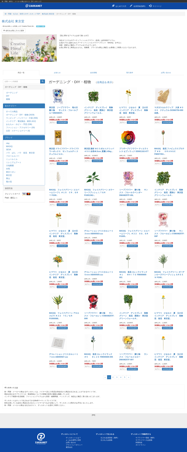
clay (7, 143)
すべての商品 (12, 112)
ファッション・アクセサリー (20, 128)
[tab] (24, 87)
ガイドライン (141, 445)
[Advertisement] (93, 421)
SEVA (8, 150)
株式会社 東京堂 (48, 14)
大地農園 (10, 166)
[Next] (129, 377)
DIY (7, 96)
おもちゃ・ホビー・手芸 (19, 124)
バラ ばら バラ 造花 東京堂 (20, 153)
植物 (8, 99)
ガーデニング (12, 93)
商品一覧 (21, 73)
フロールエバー (12, 156)
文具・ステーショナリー (18, 131)
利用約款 (139, 442)
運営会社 (69, 447)
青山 (8, 178)
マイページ (155, 6)
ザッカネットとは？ (73, 438)
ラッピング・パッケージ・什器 (22, 118)
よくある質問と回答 (73, 440)
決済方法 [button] (9, 188)
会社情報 (93, 73)
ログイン (53, 122)
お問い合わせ (166, 73)
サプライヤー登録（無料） (146, 438)
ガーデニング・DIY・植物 (20, 115)
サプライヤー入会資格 (144, 440)
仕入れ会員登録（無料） (110, 438)
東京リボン (11, 172)
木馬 (8, 169)
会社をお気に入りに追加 (13, 30)
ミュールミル (12, 159)
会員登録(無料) (137, 6)
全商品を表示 (104, 82)
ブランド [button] (9, 138)
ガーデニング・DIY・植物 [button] (16, 87)
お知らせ (57, 73)
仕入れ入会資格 (106, 440)
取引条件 (129, 73)
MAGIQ (9, 146)
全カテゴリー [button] (10, 106)
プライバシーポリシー (74, 445)
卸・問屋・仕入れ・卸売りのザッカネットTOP (22, 14)
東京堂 (9, 175)
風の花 (9, 182)
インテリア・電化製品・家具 (21, 121)
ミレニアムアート (13, 162)
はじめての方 (119, 6)
